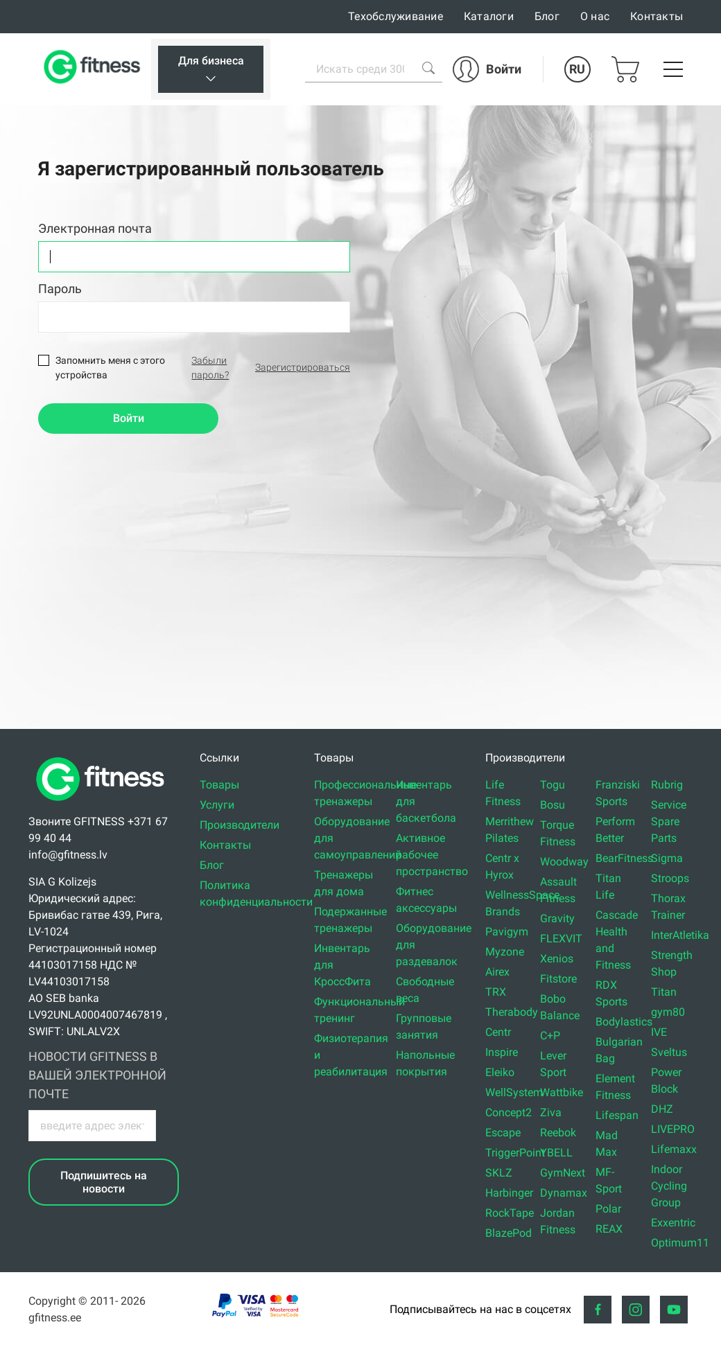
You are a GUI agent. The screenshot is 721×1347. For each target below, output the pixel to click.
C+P (550, 1035)
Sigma (667, 858)
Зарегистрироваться (302, 367)
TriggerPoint (515, 1152)
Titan (664, 991)
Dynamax (563, 1192)
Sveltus (669, 1052)
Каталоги (489, 16)
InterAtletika (680, 935)
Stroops (670, 878)
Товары (219, 784)
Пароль (60, 288)
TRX (495, 991)
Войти (128, 418)
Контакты (656, 16)
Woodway (564, 861)
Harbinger (509, 1192)
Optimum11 (680, 1242)
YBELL (556, 1152)
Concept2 (508, 1112)
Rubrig (667, 784)
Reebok (558, 1132)
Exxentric (673, 1222)
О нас (594, 16)
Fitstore (558, 978)
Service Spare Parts (668, 821)
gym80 (668, 1012)
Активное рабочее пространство (432, 854)
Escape (503, 1132)
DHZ (662, 1109)
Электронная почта (95, 228)
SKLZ (498, 1172)
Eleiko (499, 1072)
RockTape (509, 1213)
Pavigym (506, 931)
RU (577, 69)
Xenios (556, 958)
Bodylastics (624, 1021)
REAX (609, 1228)
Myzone (504, 951)
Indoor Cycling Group (669, 1186)
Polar (608, 1208)
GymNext (562, 1172)
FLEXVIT (561, 938)
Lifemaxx (674, 1149)
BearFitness (624, 858)
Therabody (511, 1012)
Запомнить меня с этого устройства (110, 367)
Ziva (551, 1112)
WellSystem (514, 1092)
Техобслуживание (395, 16)
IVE (659, 1032)
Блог (547, 16)
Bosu (552, 804)
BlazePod (508, 1233)
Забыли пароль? (210, 367)
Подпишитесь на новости (103, 1182)
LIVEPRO (673, 1129)
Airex (497, 971)
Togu (552, 784)
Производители (239, 824)
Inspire (501, 1052)
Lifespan (617, 1115)
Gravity (557, 918)
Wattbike (561, 1092)
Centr (498, 1032)
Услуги (217, 804)
